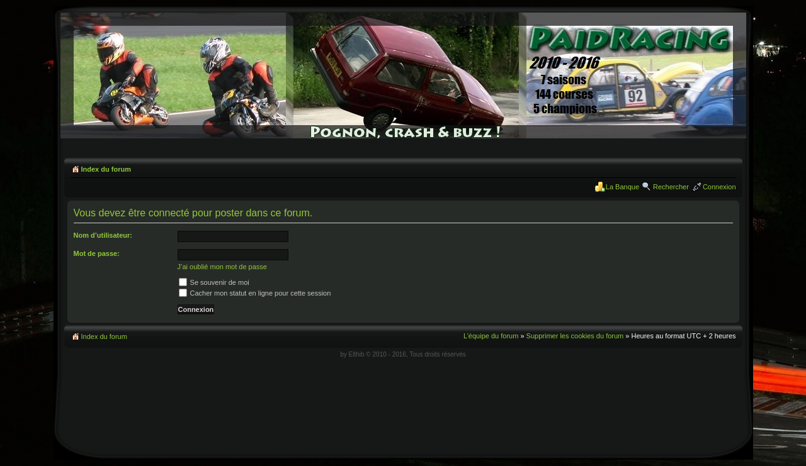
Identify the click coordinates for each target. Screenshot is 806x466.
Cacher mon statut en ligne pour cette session (255, 293)
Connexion (719, 187)
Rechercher (671, 187)
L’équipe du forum (490, 336)
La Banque (622, 187)
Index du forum (106, 169)
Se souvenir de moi (214, 282)
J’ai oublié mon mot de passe (222, 266)
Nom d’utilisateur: (103, 235)
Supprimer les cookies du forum (575, 336)
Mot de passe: (97, 253)
